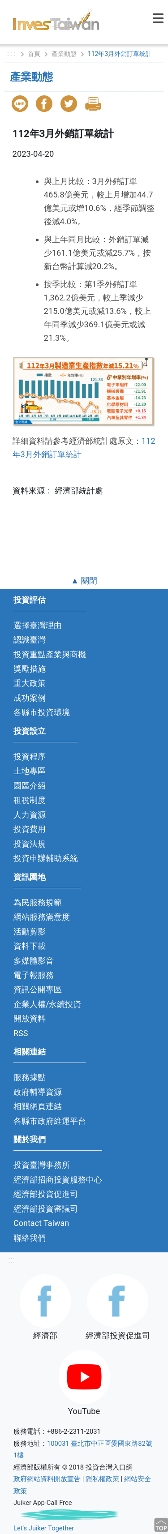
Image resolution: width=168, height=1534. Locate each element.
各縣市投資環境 (41, 712)
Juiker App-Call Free (42, 1503)
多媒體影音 (33, 960)
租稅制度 (29, 800)
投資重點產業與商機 (49, 654)
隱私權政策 (102, 1479)
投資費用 (29, 829)
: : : (12, 53)
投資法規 (29, 843)
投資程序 (29, 756)
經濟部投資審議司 (45, 1208)
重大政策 (29, 683)
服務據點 (29, 1077)
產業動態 (64, 53)
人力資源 (29, 814)
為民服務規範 (37, 902)
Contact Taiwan (41, 1223)
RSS (20, 1033)
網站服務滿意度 (41, 916)
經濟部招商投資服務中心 (57, 1179)
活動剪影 (29, 931)
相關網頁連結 (37, 1106)
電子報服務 (33, 975)
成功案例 (29, 698)
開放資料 (29, 1018)
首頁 (34, 53)
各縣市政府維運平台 (49, 1121)
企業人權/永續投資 (47, 1004)
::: (11, 1259)
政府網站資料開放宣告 (47, 1479)
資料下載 (29, 946)
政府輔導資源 (37, 1092)
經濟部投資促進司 (45, 1194)
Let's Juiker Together (43, 1528)
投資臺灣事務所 (41, 1165)
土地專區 (29, 771)
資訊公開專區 (37, 989)
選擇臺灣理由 (37, 625)
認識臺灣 (29, 639)
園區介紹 (29, 785)
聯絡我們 (29, 1238)
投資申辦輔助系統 (45, 858)
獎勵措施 (29, 668)
